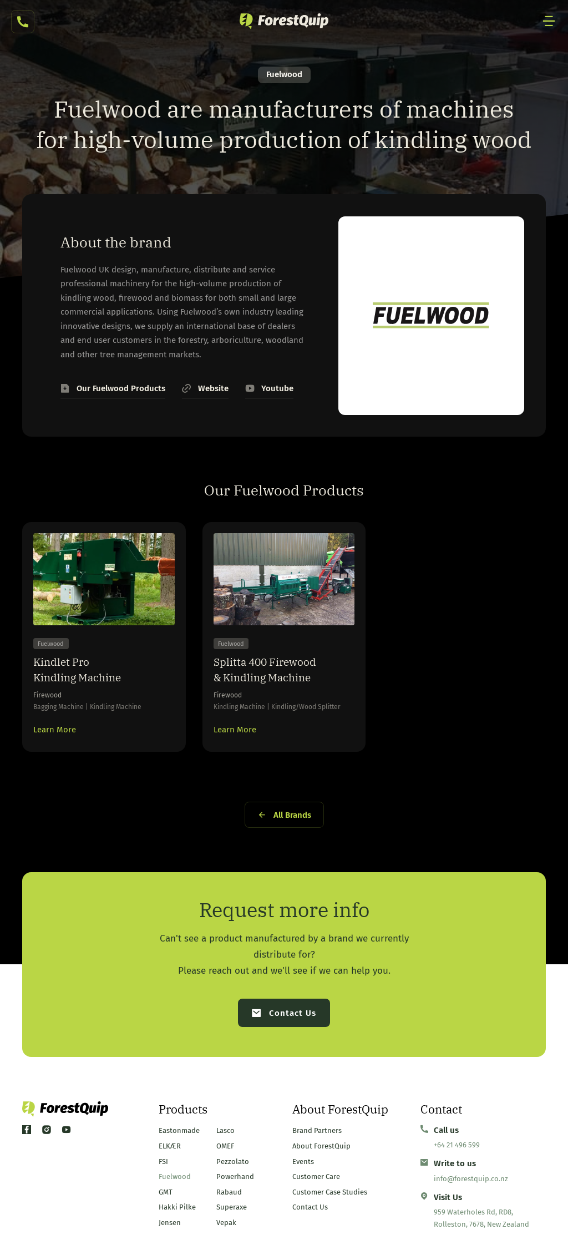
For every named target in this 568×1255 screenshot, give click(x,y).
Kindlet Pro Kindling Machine (79, 670)
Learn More (54, 732)
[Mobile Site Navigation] (549, 21)
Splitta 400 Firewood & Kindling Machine (268, 670)
